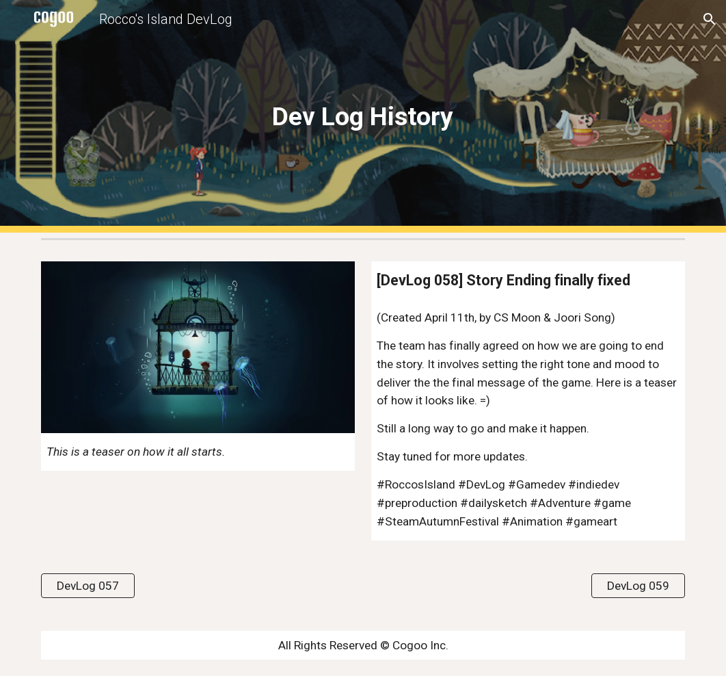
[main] (363, 116)
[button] (709, 19)
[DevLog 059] (638, 585)
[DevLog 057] (88, 585)
